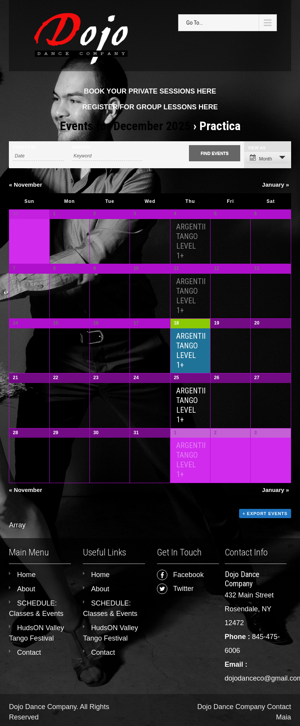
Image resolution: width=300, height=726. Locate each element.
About (26, 600)
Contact (29, 664)
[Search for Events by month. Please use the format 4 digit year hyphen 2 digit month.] (38, 156)
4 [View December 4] (175, 213)
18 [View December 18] (176, 327)
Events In (24, 147)
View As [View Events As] (257, 148)
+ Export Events (265, 524)
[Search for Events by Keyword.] (107, 156)
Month (261, 158)
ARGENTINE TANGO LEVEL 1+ (194, 241)
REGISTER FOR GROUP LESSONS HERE (150, 107)
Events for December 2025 (125, 126)
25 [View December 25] (176, 384)
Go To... (194, 22)
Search (80, 147)
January (275, 184)
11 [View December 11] (176, 270)
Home (26, 586)
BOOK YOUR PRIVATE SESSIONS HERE (150, 91)
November (25, 184)
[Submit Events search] (214, 153)
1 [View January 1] (175, 441)
